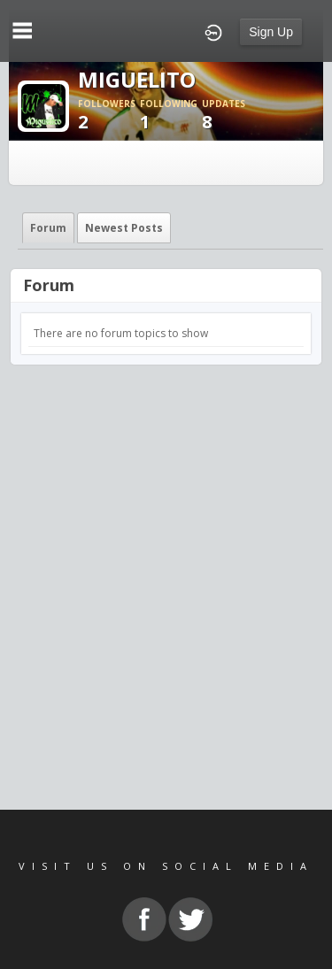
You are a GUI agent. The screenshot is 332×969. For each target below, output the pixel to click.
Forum (48, 227)
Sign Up (271, 32)
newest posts (124, 227)
